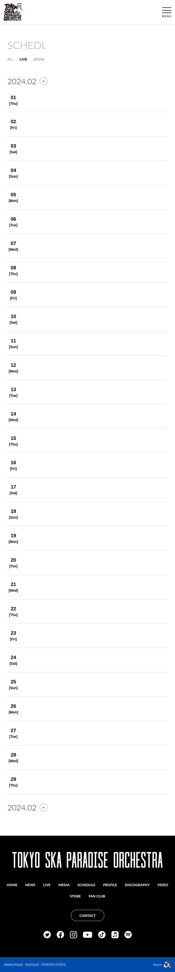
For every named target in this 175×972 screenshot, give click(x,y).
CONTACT (88, 915)
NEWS (30, 885)
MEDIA (38, 59)
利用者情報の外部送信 (53, 964)
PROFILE (110, 885)
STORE (75, 896)
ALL (10, 59)
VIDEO (163, 885)
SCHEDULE (86, 885)
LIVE (46, 885)
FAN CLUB (97, 896)
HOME (12, 885)
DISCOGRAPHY (137, 885)
